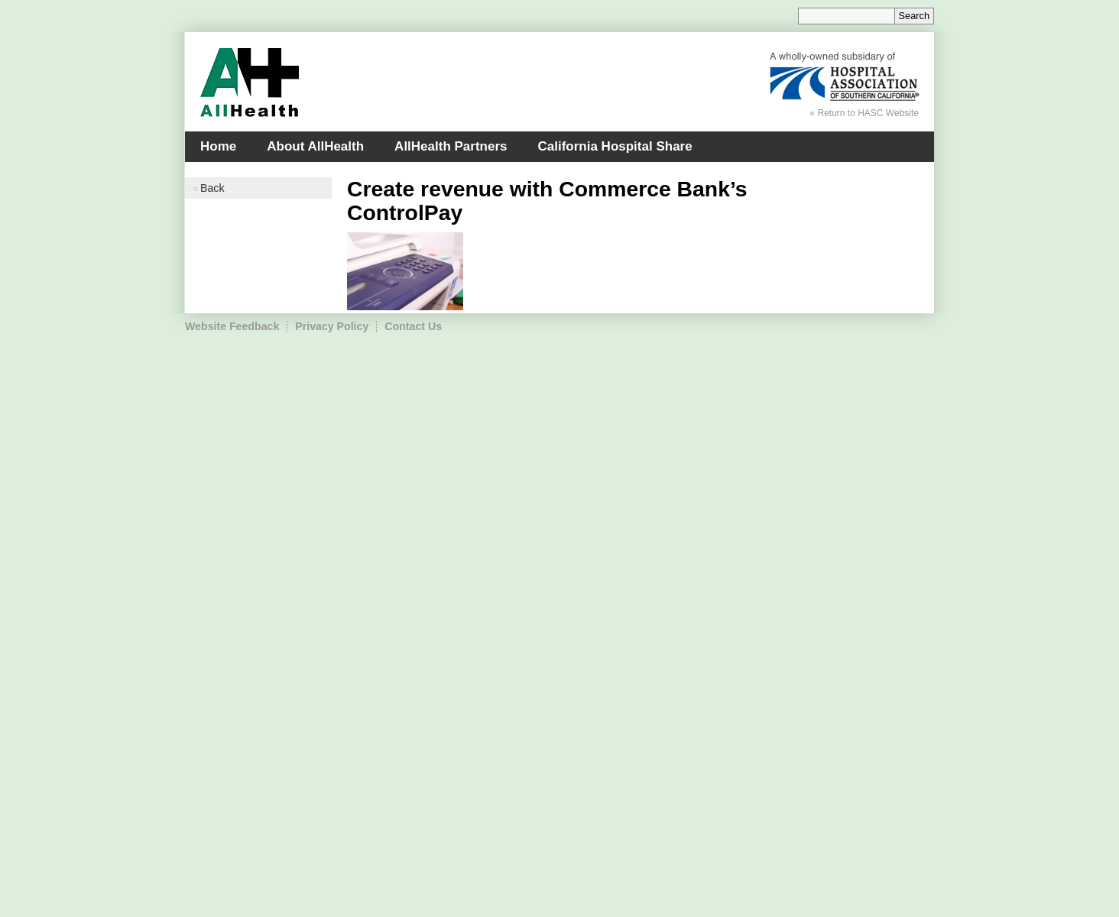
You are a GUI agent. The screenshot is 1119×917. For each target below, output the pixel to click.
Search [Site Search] (914, 15)
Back (212, 188)
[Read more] (405, 272)
